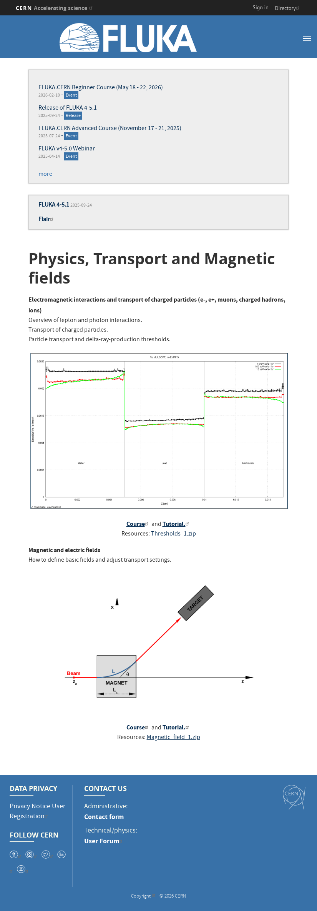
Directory (288, 8)
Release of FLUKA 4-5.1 (67, 108)
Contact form (104, 816)
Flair (46, 220)
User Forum (104, 841)
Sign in (261, 7)
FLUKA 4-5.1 (53, 205)
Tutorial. (177, 524)
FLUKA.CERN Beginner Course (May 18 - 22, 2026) (100, 88)
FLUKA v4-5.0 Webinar (66, 149)
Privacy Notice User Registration (37, 812)
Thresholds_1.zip (173, 534)
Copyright (144, 896)
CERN (55, 8)
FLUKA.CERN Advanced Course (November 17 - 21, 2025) (109, 128)
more (45, 174)
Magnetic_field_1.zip (173, 737)
